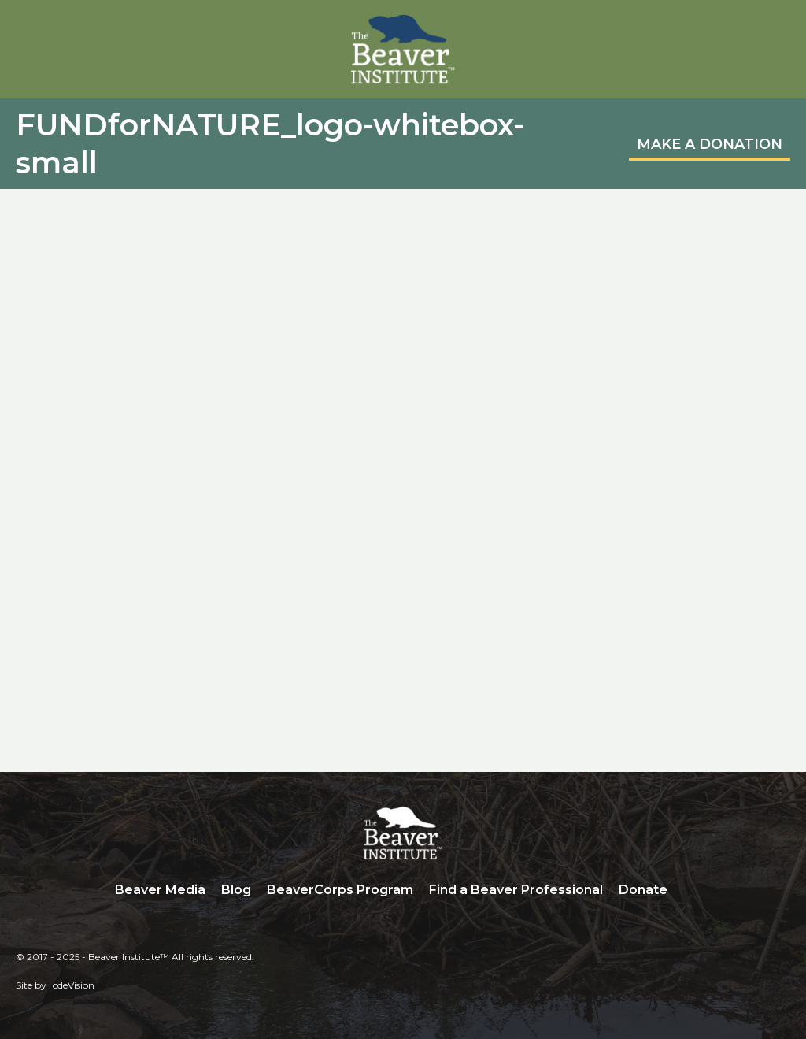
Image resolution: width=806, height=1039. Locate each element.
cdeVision (73, 985)
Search (687, 891)
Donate (643, 889)
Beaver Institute (403, 49)
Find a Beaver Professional (516, 889)
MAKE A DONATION (709, 144)
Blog (236, 889)
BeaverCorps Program (340, 889)
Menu (778, 29)
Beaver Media (160, 889)
